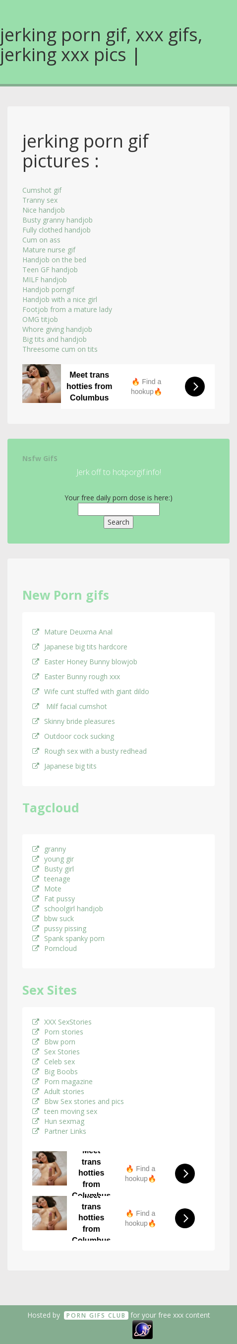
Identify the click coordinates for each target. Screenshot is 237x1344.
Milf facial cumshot (69, 706)
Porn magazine (62, 1081)
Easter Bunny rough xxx (76, 676)
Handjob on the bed (54, 259)
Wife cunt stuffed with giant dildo (90, 691)
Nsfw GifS (40, 458)
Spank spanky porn (68, 938)
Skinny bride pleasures (73, 721)
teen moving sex (64, 1111)
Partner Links (59, 1131)
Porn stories (57, 1031)
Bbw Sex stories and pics (78, 1101)
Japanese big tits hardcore (79, 646)
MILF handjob (44, 279)
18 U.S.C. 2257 (107, 1329)
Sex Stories (56, 1051)
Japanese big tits (64, 766)
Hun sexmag (58, 1121)
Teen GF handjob (50, 269)
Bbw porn (53, 1041)
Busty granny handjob (57, 220)
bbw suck (53, 918)
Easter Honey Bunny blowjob (84, 661)
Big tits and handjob (54, 339)
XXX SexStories (62, 1022)
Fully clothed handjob (56, 230)
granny (49, 849)
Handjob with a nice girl (59, 299)
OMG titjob (40, 319)
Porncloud (54, 948)
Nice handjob (43, 210)
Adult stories (58, 1091)
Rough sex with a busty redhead (89, 751)
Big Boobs (55, 1071)
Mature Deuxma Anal (72, 631)
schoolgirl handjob (67, 908)
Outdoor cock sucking (73, 736)
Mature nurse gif (48, 249)
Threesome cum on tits (60, 349)
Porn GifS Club (96, 1315)
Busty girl (53, 868)
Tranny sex (40, 200)
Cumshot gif (41, 190)
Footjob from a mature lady (67, 309)
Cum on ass (41, 239)
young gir (53, 859)
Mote (46, 888)
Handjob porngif (48, 289)
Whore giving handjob (57, 329)
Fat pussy (53, 898)
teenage (51, 878)
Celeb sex (53, 1061)
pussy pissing (59, 928)
